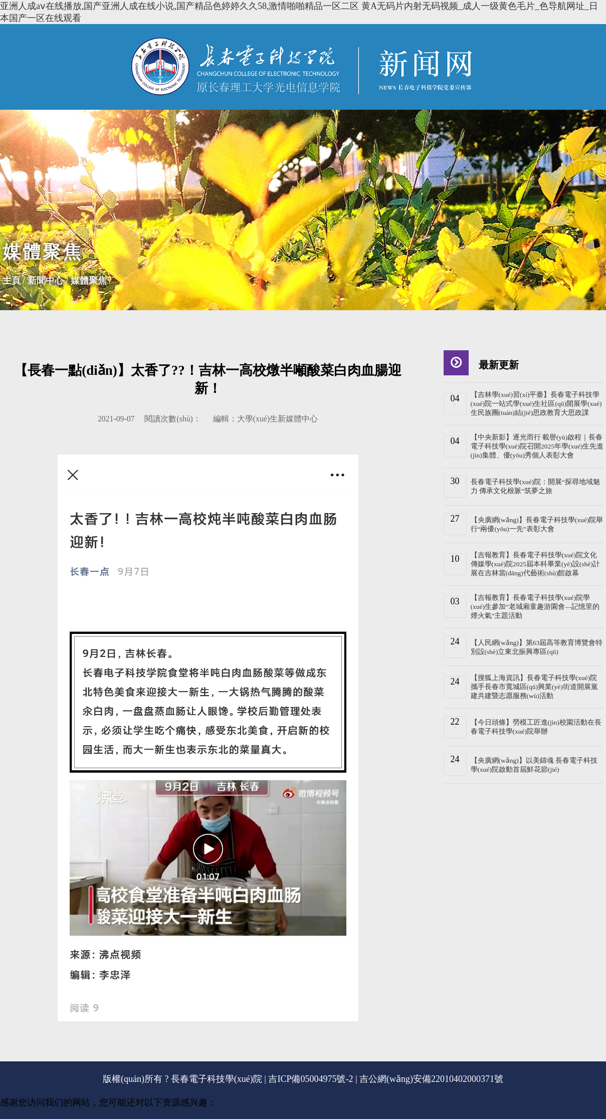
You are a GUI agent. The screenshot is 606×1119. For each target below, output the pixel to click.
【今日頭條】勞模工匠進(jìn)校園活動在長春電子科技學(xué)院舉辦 (536, 727)
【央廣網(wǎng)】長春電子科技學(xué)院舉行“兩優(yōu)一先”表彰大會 (537, 524)
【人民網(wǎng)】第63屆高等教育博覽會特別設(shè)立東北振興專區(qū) (537, 647)
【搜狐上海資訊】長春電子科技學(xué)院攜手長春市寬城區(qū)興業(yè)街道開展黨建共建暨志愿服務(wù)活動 (534, 687)
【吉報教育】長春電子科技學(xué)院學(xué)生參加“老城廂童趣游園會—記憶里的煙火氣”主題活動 (535, 606)
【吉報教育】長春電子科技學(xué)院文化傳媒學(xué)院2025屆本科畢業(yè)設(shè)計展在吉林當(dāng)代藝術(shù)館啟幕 (535, 564)
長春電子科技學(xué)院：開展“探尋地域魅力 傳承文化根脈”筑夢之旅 (535, 486)
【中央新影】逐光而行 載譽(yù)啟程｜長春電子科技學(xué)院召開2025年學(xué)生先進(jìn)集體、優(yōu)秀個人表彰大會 (537, 446)
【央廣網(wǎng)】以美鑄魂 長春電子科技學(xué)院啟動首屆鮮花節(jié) (534, 765)
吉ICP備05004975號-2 (310, 1079)
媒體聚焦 (89, 281)
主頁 (12, 281)
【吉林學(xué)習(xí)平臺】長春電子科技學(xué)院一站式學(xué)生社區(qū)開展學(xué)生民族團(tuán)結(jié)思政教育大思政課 (536, 403)
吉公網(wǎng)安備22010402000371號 (431, 1079)
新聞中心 (46, 281)
